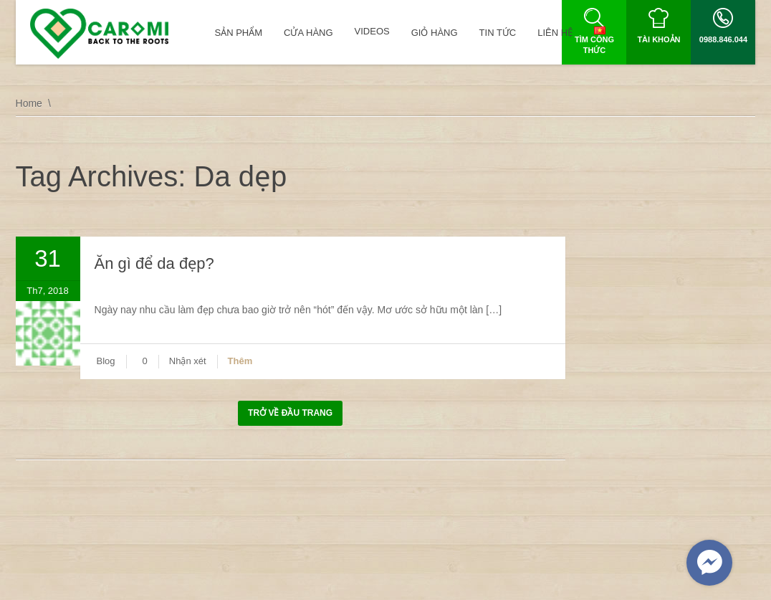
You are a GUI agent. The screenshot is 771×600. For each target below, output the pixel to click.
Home (29, 103)
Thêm (240, 361)
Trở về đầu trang (290, 413)
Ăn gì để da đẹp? (154, 263)
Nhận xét (187, 361)
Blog (106, 361)
